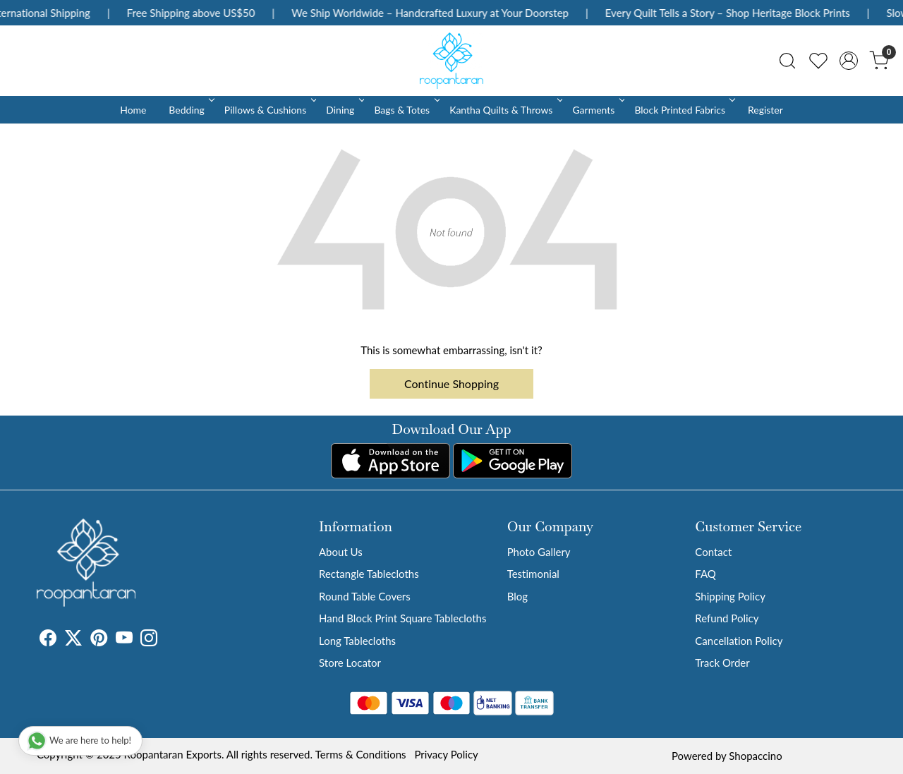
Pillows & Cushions (269, 110)
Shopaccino (755, 755)
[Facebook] (48, 640)
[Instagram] (149, 640)
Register (765, 110)
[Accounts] (848, 61)
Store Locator (350, 662)
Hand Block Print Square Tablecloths (402, 618)
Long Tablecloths (357, 640)
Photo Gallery (539, 551)
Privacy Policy (446, 754)
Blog (517, 596)
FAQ (705, 573)
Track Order (722, 662)
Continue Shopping (451, 383)
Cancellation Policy (738, 640)
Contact (713, 551)
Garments (597, 110)
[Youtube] (124, 640)
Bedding (190, 110)
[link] (787, 61)
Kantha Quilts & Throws (504, 110)
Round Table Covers (365, 596)
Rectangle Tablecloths (369, 573)
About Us (341, 551)
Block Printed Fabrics (683, 110)
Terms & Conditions (360, 754)
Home (133, 110)
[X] (73, 640)
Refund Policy (726, 618)
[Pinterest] (98, 640)
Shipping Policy (730, 596)
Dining (344, 110)
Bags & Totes (405, 110)
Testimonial (533, 573)
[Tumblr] (166, 640)
